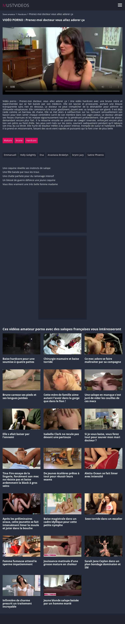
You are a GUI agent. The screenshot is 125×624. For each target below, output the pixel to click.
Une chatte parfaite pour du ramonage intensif (28, 176)
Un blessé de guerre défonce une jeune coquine (29, 180)
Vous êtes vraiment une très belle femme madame (30, 184)
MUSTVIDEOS (16, 5)
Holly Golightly (28, 154)
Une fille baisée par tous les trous (21, 172)
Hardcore (22, 14)
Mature (8, 140)
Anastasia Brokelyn (58, 154)
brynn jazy (78, 154)
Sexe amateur (9, 14)
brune (19, 140)
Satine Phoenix (96, 154)
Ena (42, 154)
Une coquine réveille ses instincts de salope (26, 168)
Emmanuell (10, 154)
